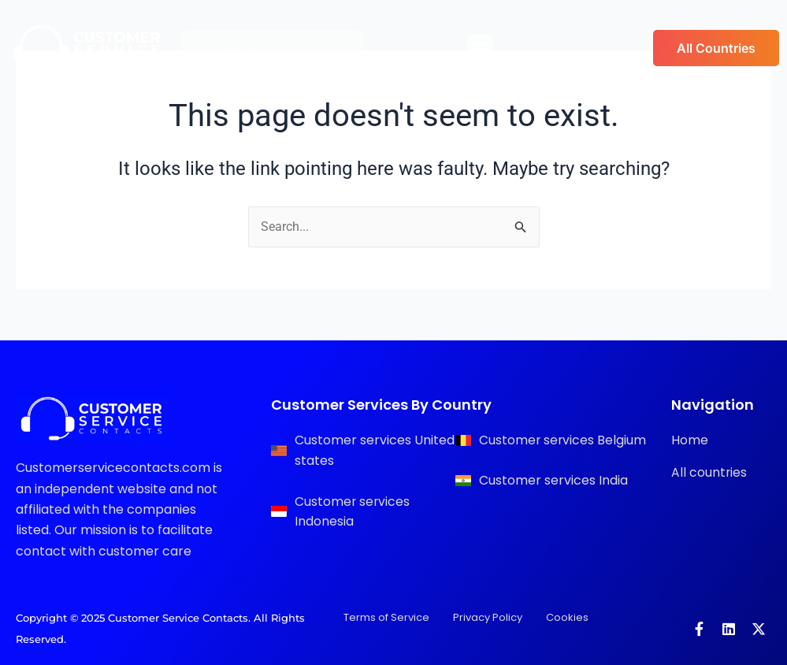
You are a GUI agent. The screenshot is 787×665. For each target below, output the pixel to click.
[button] (480, 48)
